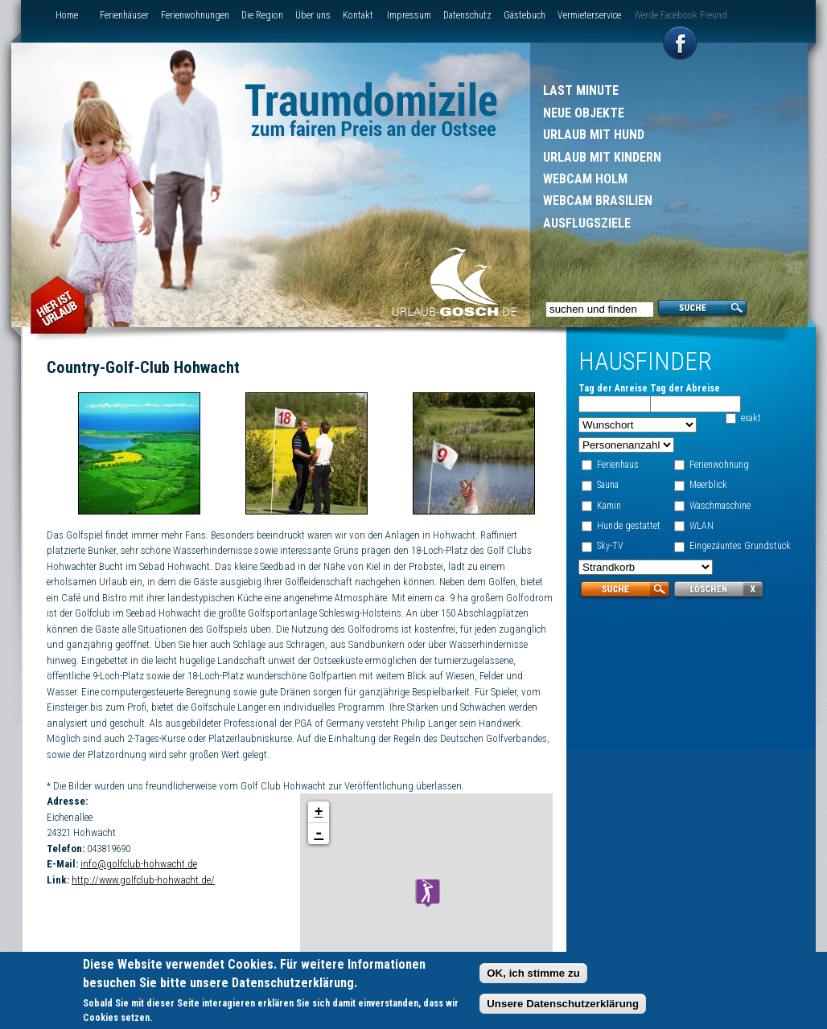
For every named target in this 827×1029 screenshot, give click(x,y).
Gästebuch (524, 15)
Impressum (409, 15)
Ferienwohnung (719, 464)
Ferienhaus (618, 464)
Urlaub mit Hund (593, 134)
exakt (751, 418)
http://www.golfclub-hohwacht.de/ (143, 880)
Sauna (608, 484)
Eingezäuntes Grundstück (740, 545)
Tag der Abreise (685, 388)
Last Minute (581, 90)
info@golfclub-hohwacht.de (138, 864)
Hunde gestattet (628, 525)
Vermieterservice (589, 15)
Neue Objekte (583, 113)
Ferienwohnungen (195, 15)
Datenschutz (467, 15)
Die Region (262, 15)
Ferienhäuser (124, 15)
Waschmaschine (720, 505)
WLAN (701, 525)
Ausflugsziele (587, 223)
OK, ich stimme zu (533, 974)
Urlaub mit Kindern (602, 157)
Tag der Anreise (613, 388)
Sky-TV (610, 545)
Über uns (313, 15)
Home (67, 15)
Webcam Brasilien (597, 200)
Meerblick (708, 484)
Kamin (609, 505)
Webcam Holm (585, 179)
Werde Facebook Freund (680, 15)
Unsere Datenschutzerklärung (563, 1004)
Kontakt (358, 15)
